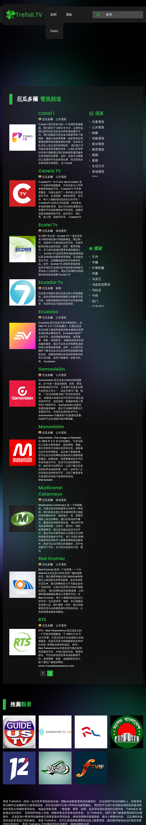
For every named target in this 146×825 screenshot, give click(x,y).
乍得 (95, 295)
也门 (95, 301)
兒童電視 (98, 122)
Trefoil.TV (24, 14)
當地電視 (98, 171)
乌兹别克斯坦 (101, 284)
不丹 (95, 257)
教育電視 (98, 149)
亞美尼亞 (98, 306)
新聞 (53, 14)
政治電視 (98, 144)
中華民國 (98, 268)
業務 (95, 160)
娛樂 (95, 133)
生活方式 (98, 166)
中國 (95, 262)
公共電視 (98, 127)
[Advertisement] (73, 56)
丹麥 (95, 273)
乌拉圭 (96, 290)
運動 (69, 14)
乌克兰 (96, 279)
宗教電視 (98, 138)
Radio (54, 31)
